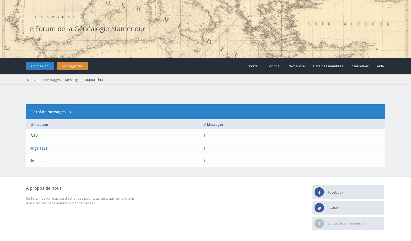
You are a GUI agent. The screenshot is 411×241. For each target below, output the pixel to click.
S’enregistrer (72, 66)
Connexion (39, 66)
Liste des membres (328, 66)
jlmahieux (38, 160)
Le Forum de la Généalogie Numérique (86, 28)
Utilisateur (39, 124)
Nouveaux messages (44, 79)
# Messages (214, 124)
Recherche (296, 66)
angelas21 (38, 148)
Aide (380, 66)
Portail (254, 66)
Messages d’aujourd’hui (84, 79)
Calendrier (360, 66)
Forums (273, 66)
